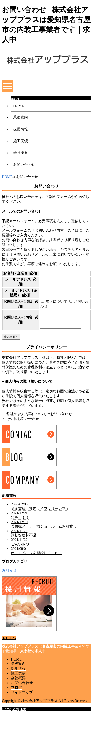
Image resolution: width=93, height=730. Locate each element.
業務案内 (20, 117)
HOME (18, 106)
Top (23, 717)
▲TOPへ (9, 646)
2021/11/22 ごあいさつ (20, 550)
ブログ (16, 696)
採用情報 (20, 129)
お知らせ (9, 578)
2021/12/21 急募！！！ (20, 523)
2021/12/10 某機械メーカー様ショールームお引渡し (44, 532)
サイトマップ (22, 700)
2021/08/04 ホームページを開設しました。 (36, 559)
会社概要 (20, 153)
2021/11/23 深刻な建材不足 (23, 541)
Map (15, 717)
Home (6, 717)
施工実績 (20, 141)
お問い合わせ (24, 164)
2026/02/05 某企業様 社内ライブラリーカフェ (40, 514)
